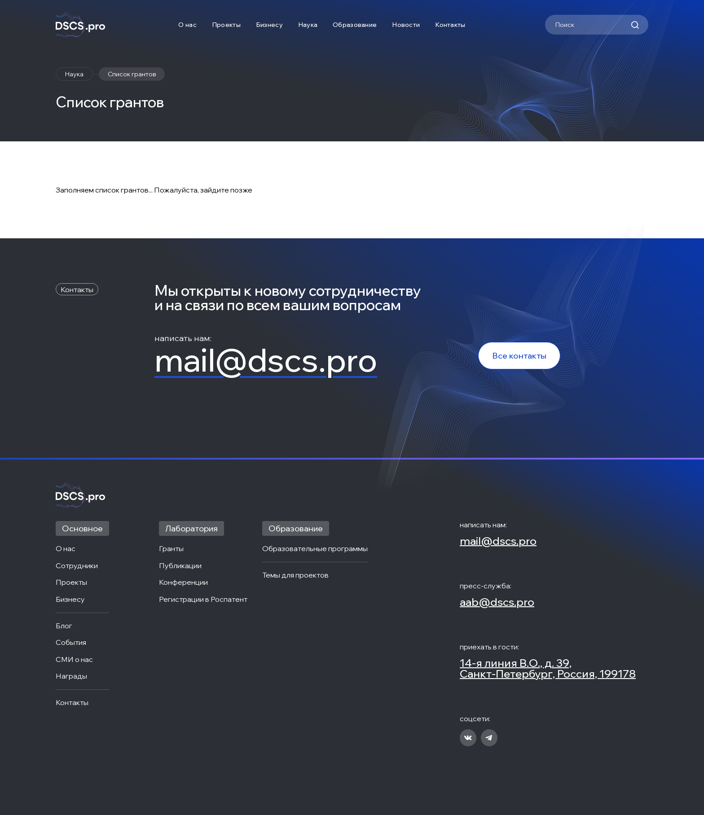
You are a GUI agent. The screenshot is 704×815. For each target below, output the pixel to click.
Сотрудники (77, 566)
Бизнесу (269, 25)
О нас (187, 25)
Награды (71, 676)
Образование (355, 25)
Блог (64, 626)
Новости (406, 25)
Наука (307, 25)
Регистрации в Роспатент (203, 600)
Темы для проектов (295, 575)
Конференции (183, 582)
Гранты (171, 549)
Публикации (180, 566)
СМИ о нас (74, 660)
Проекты (226, 25)
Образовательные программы (315, 549)
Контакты (450, 25)
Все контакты (519, 356)
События (71, 643)
